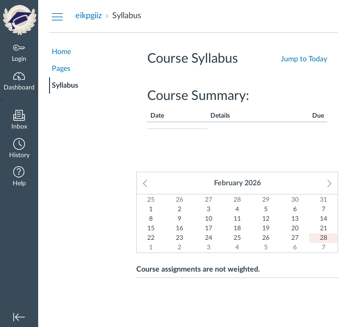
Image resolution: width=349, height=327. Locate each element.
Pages (61, 68)
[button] (19, 149)
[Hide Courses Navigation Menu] (57, 16)
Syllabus (65, 85)
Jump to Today (304, 59)
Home (61, 51)
